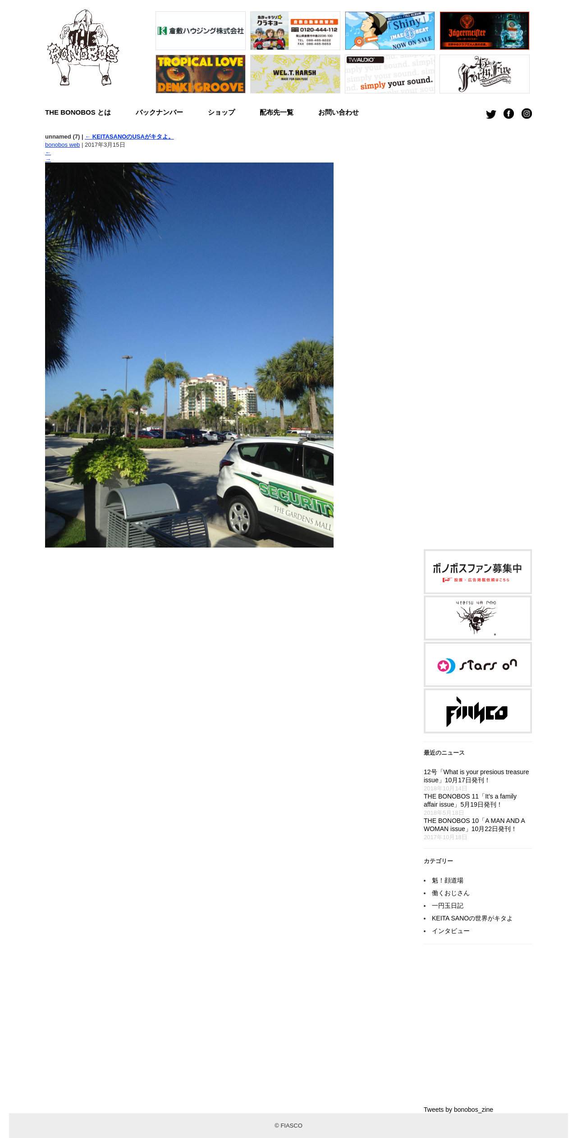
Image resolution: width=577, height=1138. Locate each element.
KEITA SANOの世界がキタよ (472, 918)
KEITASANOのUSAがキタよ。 (129, 136)
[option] (201, 54)
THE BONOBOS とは (78, 112)
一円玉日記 (447, 905)
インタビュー (451, 930)
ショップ (221, 112)
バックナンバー (159, 112)
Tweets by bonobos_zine (458, 1109)
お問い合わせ (338, 112)
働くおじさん (451, 892)
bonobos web (62, 144)
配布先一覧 (276, 112)
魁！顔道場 (447, 880)
